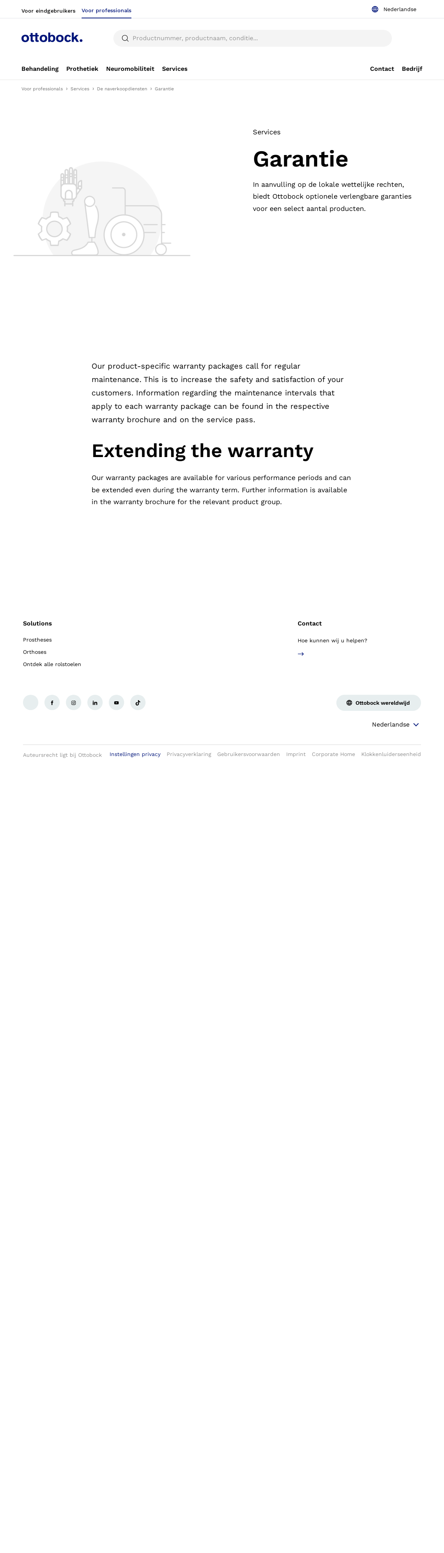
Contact (310, 623)
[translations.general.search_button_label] (125, 38)
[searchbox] (252, 38)
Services (79, 88)
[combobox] (394, 9)
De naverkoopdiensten (122, 88)
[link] (40, 69)
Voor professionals (42, 88)
